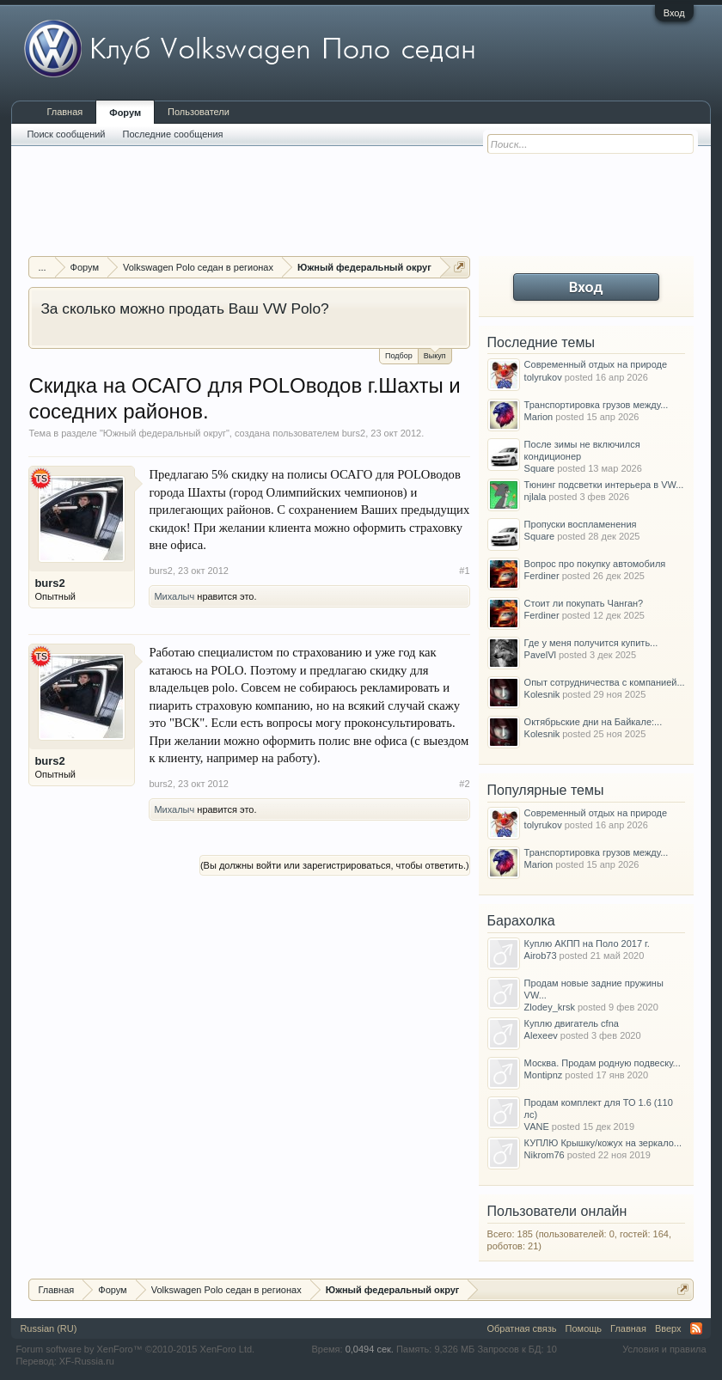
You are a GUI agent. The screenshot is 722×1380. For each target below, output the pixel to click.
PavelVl (540, 655)
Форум (125, 112)
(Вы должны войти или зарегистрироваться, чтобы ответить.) (334, 865)
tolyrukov (543, 377)
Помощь (584, 1328)
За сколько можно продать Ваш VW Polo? (184, 308)
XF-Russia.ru (86, 1361)
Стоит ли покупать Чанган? (584, 603)
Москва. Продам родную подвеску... (602, 1063)
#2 (464, 784)
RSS (696, 1328)
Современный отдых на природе (596, 364)
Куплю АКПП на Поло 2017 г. (587, 943)
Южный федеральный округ (164, 433)
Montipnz (543, 1075)
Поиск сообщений (66, 134)
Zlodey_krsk (549, 1007)
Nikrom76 (544, 1155)
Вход (674, 13)
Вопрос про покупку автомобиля (595, 564)
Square (539, 468)
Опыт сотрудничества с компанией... (604, 682)
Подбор (399, 355)
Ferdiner (542, 576)
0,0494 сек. (370, 1349)
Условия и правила (664, 1349)
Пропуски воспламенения (580, 524)
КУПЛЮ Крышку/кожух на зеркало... (603, 1143)
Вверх (668, 1328)
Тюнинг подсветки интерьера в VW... (604, 484)
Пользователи (198, 112)
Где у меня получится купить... (591, 643)
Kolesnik (542, 694)
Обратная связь (522, 1328)
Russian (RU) (48, 1328)
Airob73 (540, 955)
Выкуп (435, 354)
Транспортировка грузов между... (596, 405)
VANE (536, 1126)
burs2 (354, 433)
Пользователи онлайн (557, 1211)
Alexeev (541, 1035)
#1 (464, 570)
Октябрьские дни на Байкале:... (593, 722)
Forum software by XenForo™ (134, 1349)
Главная (64, 112)
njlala (535, 497)
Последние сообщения (173, 134)
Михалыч (174, 596)
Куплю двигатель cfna (571, 1023)
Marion (539, 417)
